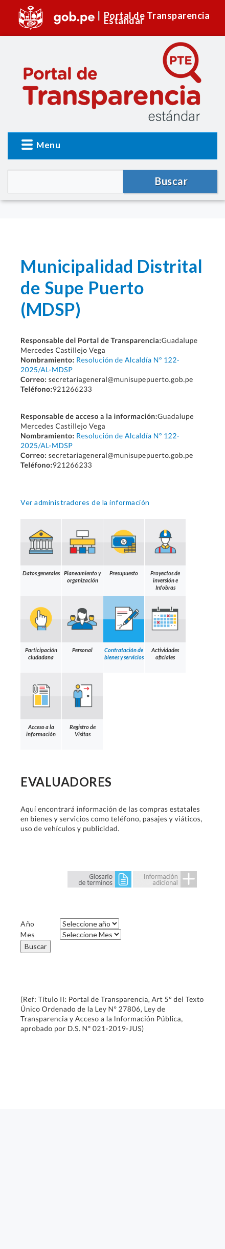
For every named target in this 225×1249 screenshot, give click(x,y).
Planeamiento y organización (82, 551)
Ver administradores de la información (85, 502)
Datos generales (40, 547)
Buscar (36, 946)
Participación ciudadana (40, 628)
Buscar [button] (171, 181)
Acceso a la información (40, 705)
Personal (82, 624)
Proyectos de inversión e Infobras (165, 555)
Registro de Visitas (82, 705)
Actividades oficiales (165, 628)
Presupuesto (123, 547)
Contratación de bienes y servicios (123, 628)
